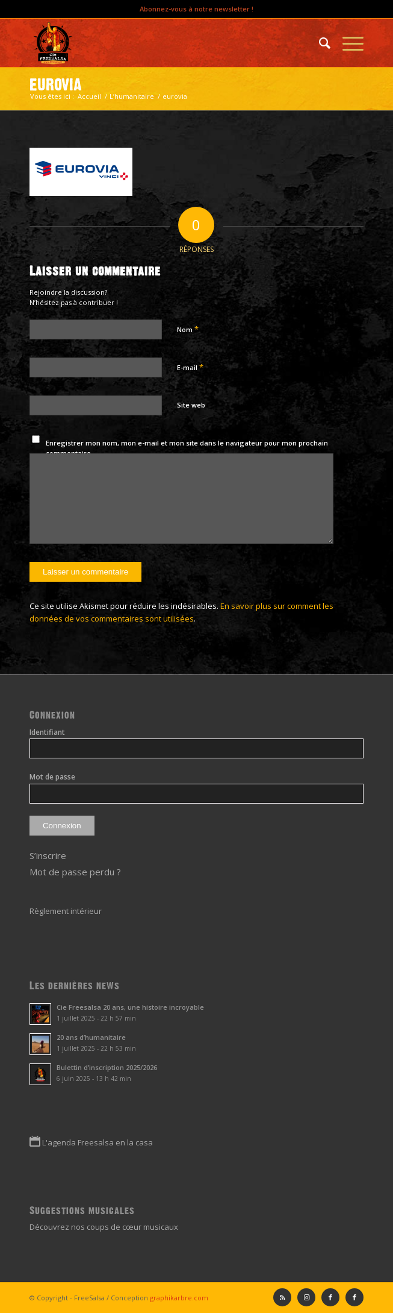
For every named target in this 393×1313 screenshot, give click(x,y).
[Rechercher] (318, 43)
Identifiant (47, 732)
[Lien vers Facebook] (354, 1297)
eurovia (55, 84)
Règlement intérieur (65, 910)
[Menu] (347, 43)
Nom (188, 329)
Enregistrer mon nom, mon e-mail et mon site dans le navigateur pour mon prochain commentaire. (187, 448)
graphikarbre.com (179, 1297)
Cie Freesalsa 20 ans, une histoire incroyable (130, 1007)
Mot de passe (52, 777)
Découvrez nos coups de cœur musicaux (103, 1226)
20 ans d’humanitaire (91, 1037)
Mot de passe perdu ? (75, 872)
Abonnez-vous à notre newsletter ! (196, 8)
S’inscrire (47, 855)
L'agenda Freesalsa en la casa (97, 1142)
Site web (191, 404)
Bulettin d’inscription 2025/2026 (107, 1067)
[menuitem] (318, 43)
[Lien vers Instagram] (306, 1297)
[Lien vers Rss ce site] (282, 1297)
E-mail (190, 367)
